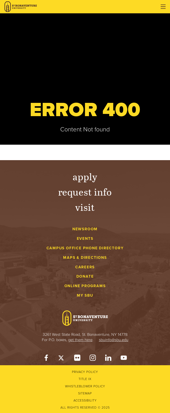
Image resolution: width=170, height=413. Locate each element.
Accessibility (85, 400)
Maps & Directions (85, 257)
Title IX (85, 379)
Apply (85, 176)
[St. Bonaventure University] (20, 6)
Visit (85, 207)
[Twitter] (61, 359)
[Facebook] (46, 359)
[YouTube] (123, 359)
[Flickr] (77, 359)
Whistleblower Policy (85, 386)
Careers (85, 267)
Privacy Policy (85, 372)
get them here (80, 339)
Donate (85, 276)
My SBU (85, 295)
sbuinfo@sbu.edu (113, 339)
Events (85, 238)
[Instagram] (92, 359)
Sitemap (85, 393)
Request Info (85, 191)
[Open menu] (163, 6)
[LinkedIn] (108, 359)
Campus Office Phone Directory (85, 248)
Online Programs (85, 286)
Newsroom (85, 229)
